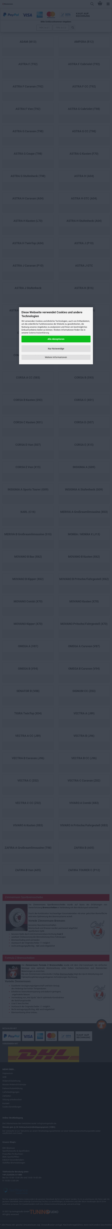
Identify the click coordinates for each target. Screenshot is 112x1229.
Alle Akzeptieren (56, 339)
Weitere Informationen (56, 357)
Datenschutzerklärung (39, 333)
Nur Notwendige (56, 348)
